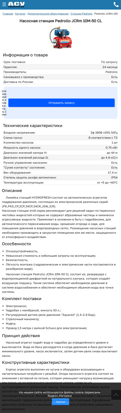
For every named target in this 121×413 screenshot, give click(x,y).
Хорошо (60, 401)
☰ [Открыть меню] (4, 4)
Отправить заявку (62, 102)
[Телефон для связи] (116, 5)
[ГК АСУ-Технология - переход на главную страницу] (20, 4)
